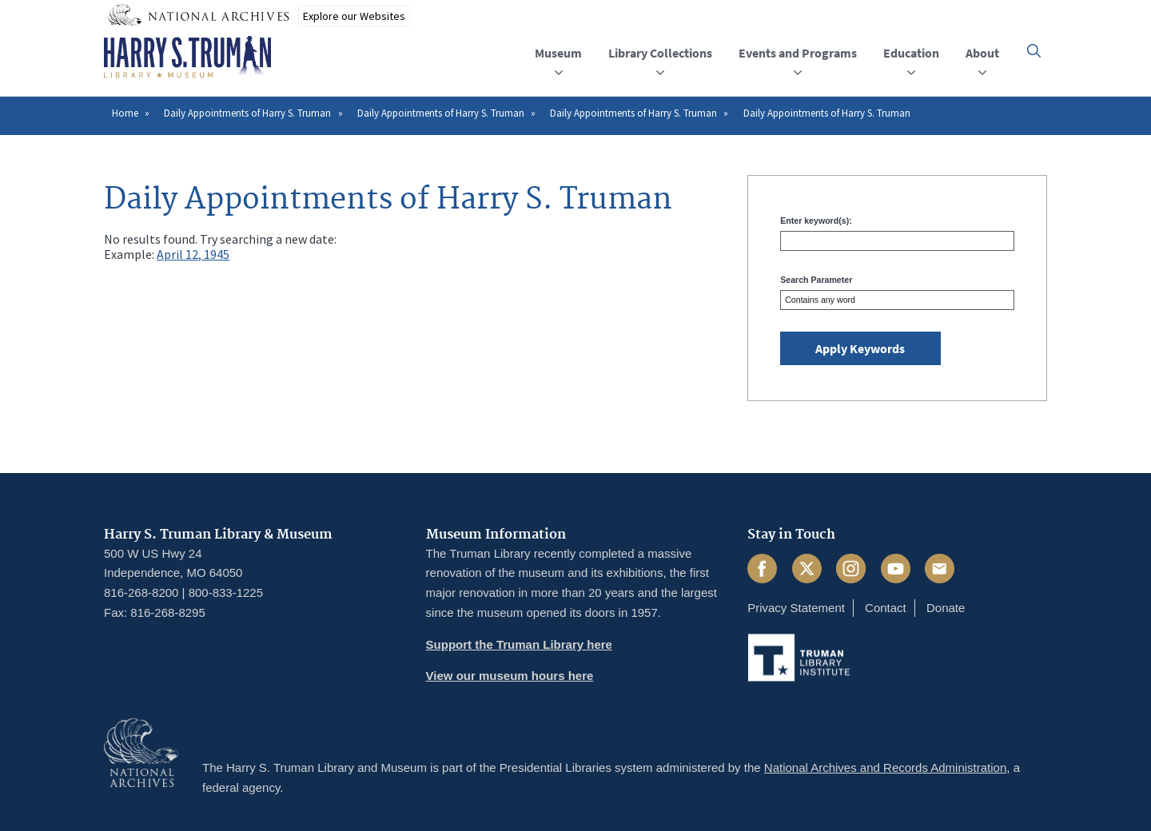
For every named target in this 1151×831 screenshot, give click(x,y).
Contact (885, 607)
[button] (1034, 51)
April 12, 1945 (193, 254)
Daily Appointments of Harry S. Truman (247, 113)
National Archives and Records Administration (885, 767)
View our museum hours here (510, 675)
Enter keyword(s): (815, 220)
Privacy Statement (796, 607)
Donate (945, 607)
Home (125, 113)
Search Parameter (816, 279)
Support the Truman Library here (519, 644)
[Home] (187, 57)
